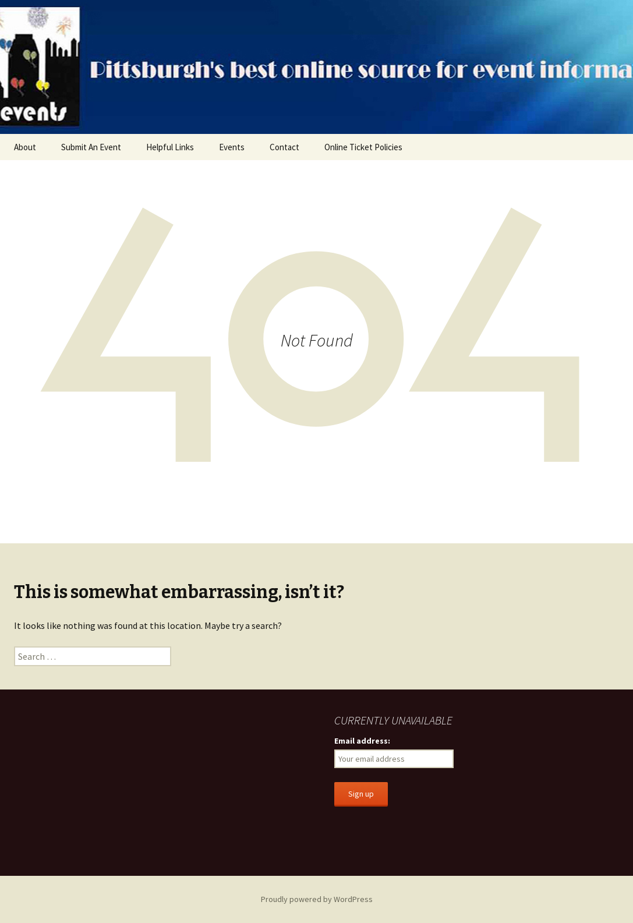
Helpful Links (170, 147)
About (25, 147)
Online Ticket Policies (363, 147)
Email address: (362, 740)
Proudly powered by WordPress (317, 899)
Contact (284, 147)
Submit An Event (91, 147)
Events (232, 147)
